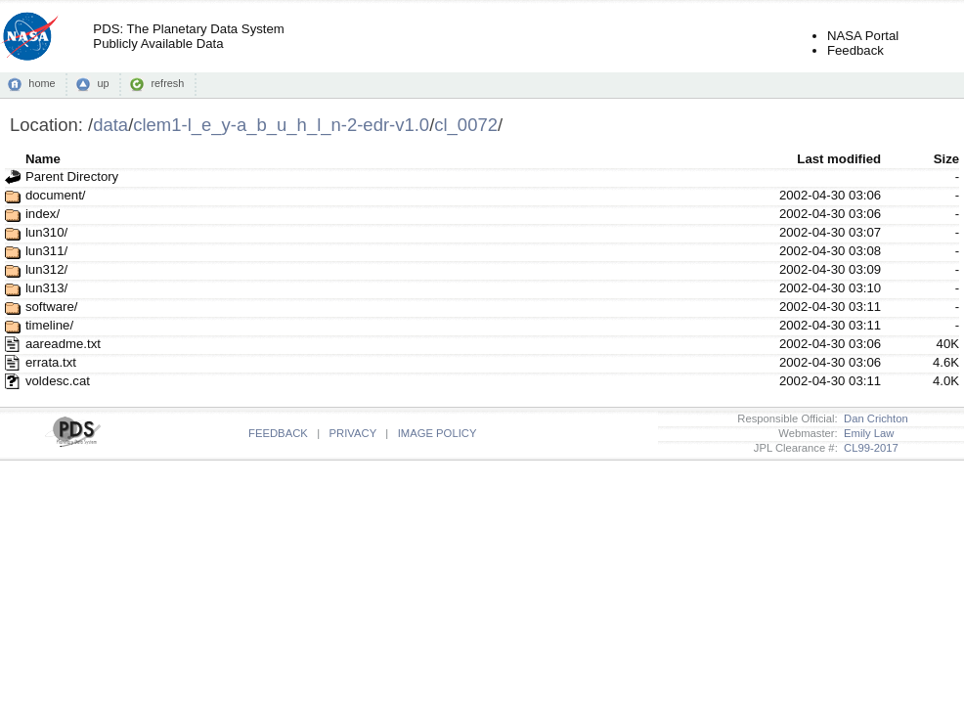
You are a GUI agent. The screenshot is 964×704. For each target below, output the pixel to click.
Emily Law (866, 433)
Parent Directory (71, 176)
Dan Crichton (873, 418)
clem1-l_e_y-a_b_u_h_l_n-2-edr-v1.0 (281, 124)
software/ (51, 306)
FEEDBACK (278, 433)
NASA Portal (862, 35)
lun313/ (46, 288)
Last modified (839, 159)
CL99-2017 (868, 448)
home (41, 83)
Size (946, 159)
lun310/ (46, 232)
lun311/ (46, 250)
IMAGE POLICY (437, 433)
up (103, 83)
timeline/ (49, 325)
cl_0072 (466, 124)
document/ (55, 195)
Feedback (855, 50)
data (110, 124)
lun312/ (46, 269)
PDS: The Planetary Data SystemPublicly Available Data (188, 36)
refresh (167, 83)
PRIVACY (352, 433)
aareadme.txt (63, 343)
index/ (42, 213)
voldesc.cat (57, 381)
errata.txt (50, 362)
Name (43, 159)
